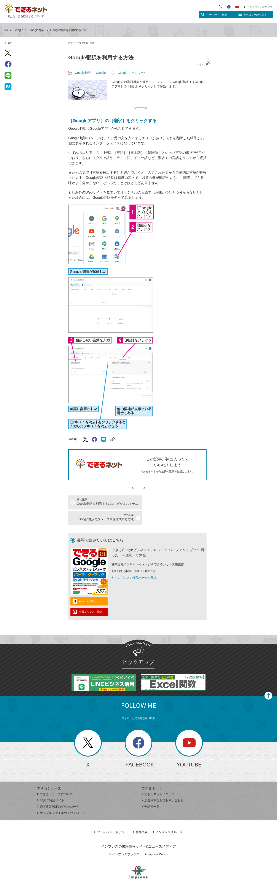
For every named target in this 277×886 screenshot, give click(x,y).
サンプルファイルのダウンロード (61, 797)
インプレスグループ (168, 816)
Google (18, 30)
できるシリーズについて (55, 778)
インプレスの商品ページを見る (134, 562)
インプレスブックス (124, 838)
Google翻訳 (37, 30)
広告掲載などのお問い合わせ (163, 785)
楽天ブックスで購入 (90, 596)
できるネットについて (258, 6)
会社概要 (140, 816)
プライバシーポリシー (110, 816)
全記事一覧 (150, 791)
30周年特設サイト (50, 785)
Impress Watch (156, 838)
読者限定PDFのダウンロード (58, 791)
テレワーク (139, 72)
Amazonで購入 (87, 585)
